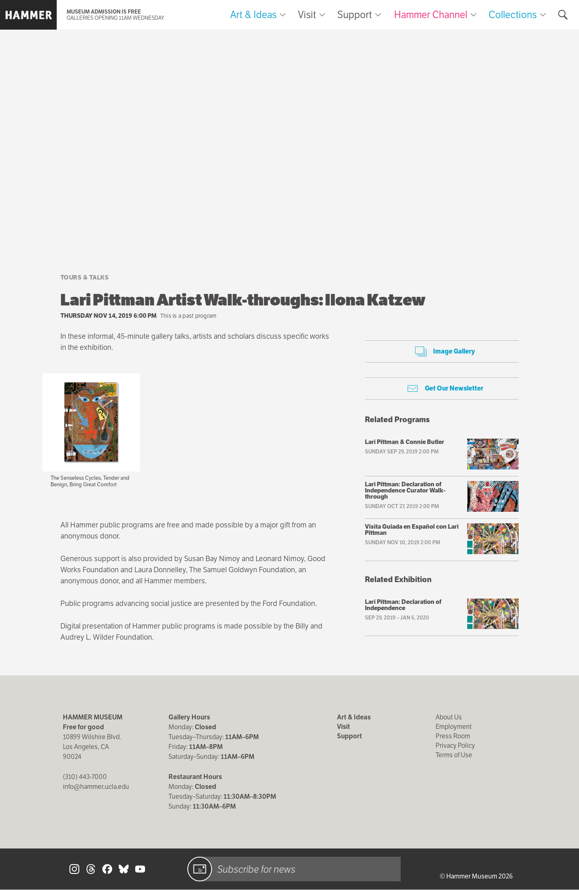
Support (354, 15)
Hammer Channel (430, 14)
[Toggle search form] (563, 15)
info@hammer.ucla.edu (96, 786)
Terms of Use (454, 755)
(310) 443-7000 (85, 776)
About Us (449, 717)
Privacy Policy (455, 745)
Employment (454, 726)
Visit (307, 15)
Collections (513, 14)
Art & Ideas (253, 15)
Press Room (453, 736)
